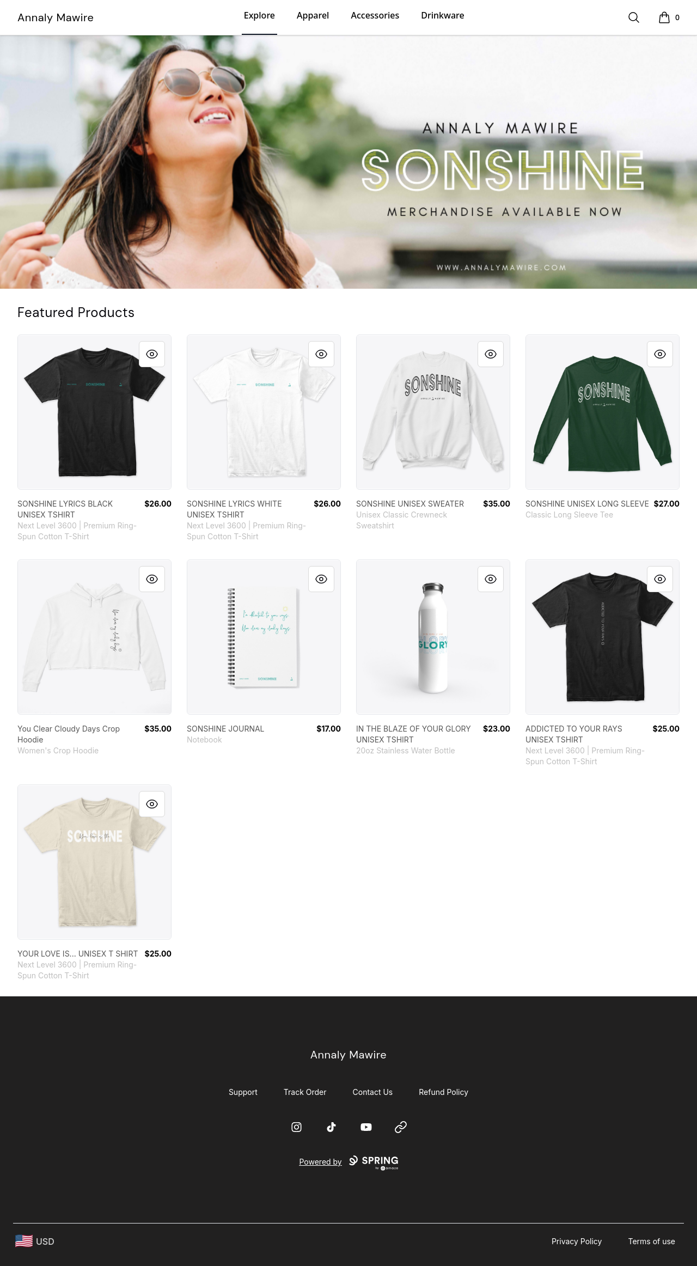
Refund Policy (443, 1092)
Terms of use (651, 1241)
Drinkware (442, 15)
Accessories (375, 15)
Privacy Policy (577, 1241)
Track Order (305, 1092)
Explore (259, 15)
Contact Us (373, 1092)
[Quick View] (152, 354)
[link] (94, 412)
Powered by (348, 1163)
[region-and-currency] (34, 1241)
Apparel (313, 15)
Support (243, 1092)
